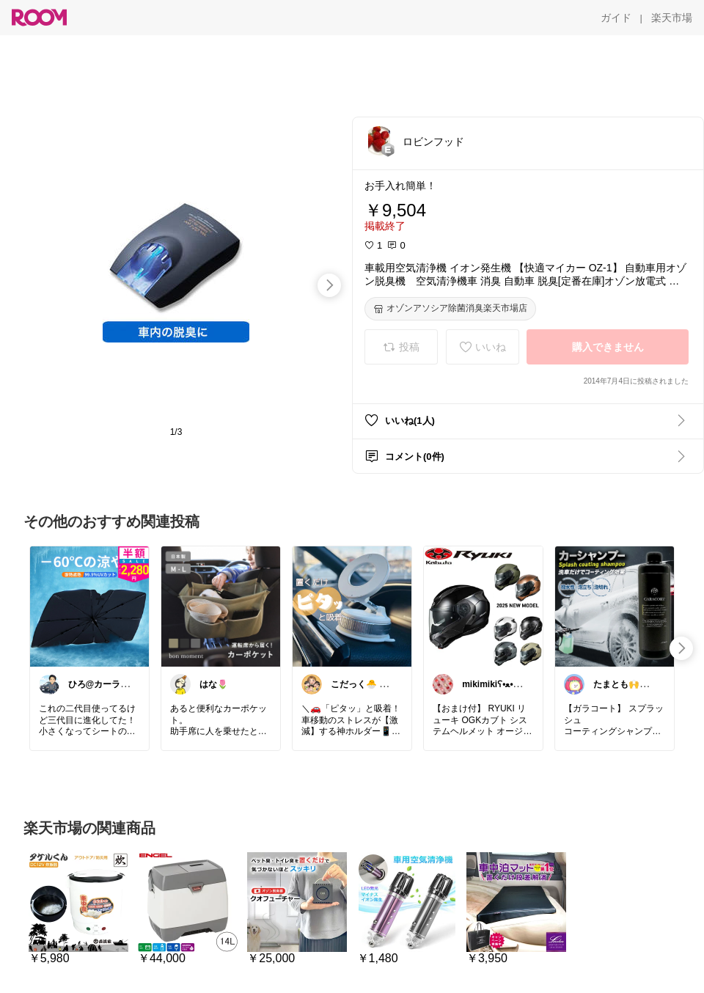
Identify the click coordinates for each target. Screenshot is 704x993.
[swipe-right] (329, 285)
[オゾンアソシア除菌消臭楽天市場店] (450, 308)
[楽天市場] (671, 17)
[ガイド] (616, 17)
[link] (89, 605)
